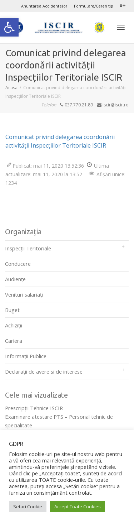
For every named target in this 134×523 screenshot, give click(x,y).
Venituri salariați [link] (24, 294)
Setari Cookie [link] (27, 506)
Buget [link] (12, 309)
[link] (9, 27)
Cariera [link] (13, 340)
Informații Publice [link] (25, 356)
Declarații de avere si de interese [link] (44, 371)
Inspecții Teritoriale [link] (28, 248)
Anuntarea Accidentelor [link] (44, 6)
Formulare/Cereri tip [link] (93, 6)
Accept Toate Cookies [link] (77, 506)
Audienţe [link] (15, 279)
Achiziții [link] (13, 325)
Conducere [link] (18, 263)
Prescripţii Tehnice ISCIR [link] (34, 408)
